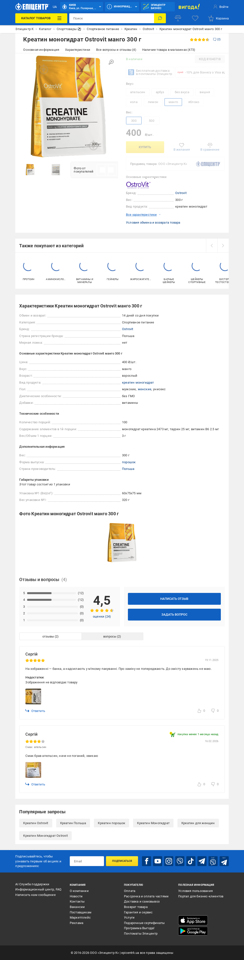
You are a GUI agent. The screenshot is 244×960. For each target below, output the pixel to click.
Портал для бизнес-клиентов (200, 896)
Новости (76, 896)
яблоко (193, 102)
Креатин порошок (111, 823)
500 (151, 121)
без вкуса (182, 92)
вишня (205, 92)
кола (134, 102)
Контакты (77, 901)
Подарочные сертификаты (144, 923)
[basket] (218, 18)
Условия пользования (195, 891)
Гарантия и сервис (138, 912)
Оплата (129, 891)
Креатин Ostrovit (35, 823)
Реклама (76, 923)
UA (55, 7)
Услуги (129, 917)
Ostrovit (181, 193)
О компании (79, 891)
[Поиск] (160, 18)
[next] (223, 245)
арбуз (160, 92)
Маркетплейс (80, 917)
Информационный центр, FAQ (38, 889)
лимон (153, 102)
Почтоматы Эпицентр (141, 933)
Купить (145, 147)
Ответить (35, 711)
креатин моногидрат (138, 382)
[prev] (211, 245)
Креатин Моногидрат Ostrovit (45, 835)
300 (134, 121)
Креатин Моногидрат (153, 823)
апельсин (137, 92)
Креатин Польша (73, 823)
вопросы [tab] (109, 636)
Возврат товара (136, 907)
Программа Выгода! (139, 928)
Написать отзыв (174, 599)
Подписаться (122, 861)
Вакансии (77, 907)
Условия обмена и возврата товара (153, 222)
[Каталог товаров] (41, 18)
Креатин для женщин (198, 823)
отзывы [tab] (48, 636)
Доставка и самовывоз (142, 901)
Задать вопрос (174, 614)
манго (173, 102)
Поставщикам (80, 912)
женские (144, 389)
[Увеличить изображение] (111, 62)
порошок (129, 462)
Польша (128, 469)
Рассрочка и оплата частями (146, 896)
